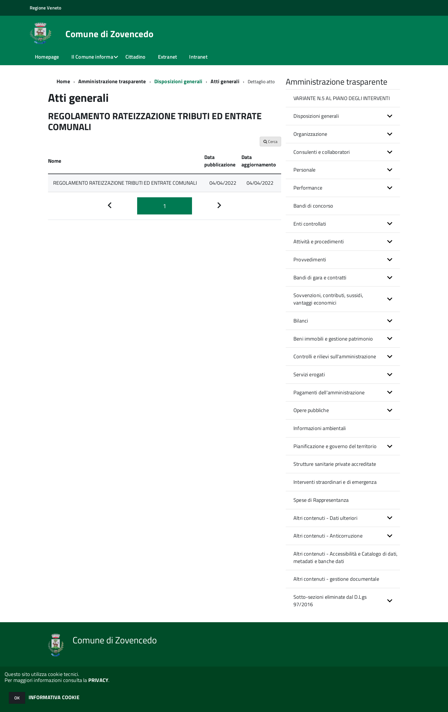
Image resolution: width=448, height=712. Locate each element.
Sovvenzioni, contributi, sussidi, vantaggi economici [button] (328, 299)
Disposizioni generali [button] (316, 116)
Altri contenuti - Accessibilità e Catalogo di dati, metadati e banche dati (345, 557)
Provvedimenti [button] (309, 259)
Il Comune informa (92, 57)
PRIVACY (98, 680)
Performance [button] (307, 188)
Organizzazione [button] (310, 134)
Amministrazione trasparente (112, 81)
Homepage (47, 57)
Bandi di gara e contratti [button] (320, 277)
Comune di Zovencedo (109, 33)
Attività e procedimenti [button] (318, 241)
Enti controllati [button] (309, 224)
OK (17, 698)
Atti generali (225, 81)
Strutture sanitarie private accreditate (334, 464)
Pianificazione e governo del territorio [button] (335, 446)
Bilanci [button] (300, 321)
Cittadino (135, 57)
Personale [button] (304, 170)
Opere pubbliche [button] (311, 410)
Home (63, 81)
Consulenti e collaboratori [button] (321, 152)
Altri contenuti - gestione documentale (336, 579)
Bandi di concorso (313, 206)
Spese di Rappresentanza (321, 500)
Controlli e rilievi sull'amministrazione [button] (334, 356)
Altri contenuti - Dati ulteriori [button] (325, 518)
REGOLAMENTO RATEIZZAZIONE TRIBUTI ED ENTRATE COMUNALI (125, 183)
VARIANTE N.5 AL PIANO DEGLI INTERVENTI (341, 98)
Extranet (167, 57)
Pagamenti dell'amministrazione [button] (329, 392)
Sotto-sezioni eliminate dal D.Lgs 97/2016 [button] (330, 600)
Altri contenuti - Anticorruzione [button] (328, 536)
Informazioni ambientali (319, 428)
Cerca (270, 141)
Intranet (198, 57)
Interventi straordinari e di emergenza (335, 482)
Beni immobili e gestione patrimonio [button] (333, 339)
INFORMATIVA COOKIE (54, 697)
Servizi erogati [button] (309, 374)
